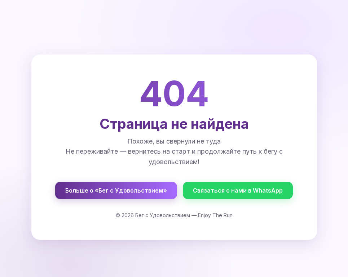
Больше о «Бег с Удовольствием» (116, 190)
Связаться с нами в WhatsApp (238, 190)
